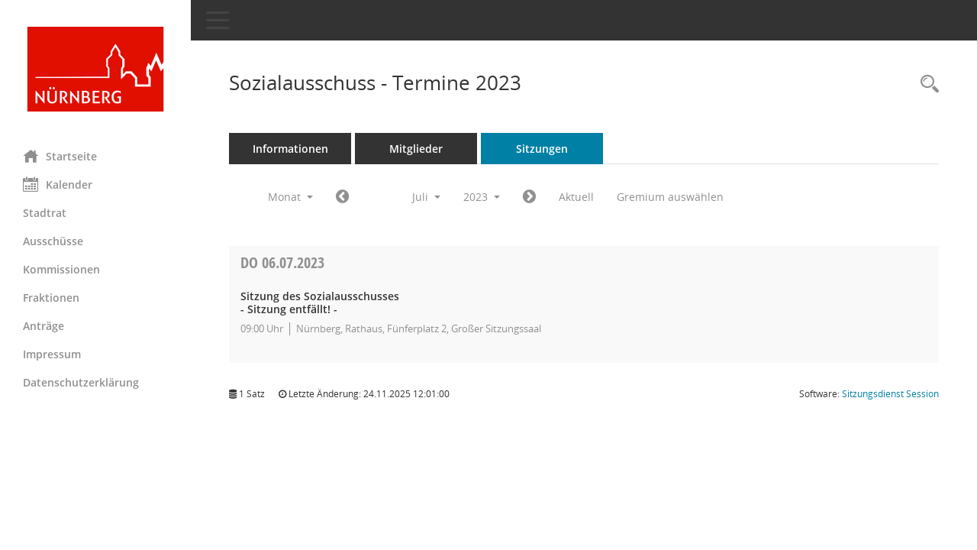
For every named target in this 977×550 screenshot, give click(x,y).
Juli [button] (426, 196)
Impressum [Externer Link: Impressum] (52, 354)
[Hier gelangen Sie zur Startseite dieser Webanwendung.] (95, 69)
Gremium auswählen (670, 196)
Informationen (290, 148)
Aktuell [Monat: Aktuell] (576, 196)
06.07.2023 (282, 262)
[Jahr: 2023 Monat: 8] (529, 197)
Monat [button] (290, 196)
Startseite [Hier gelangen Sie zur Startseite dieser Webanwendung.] (60, 155)
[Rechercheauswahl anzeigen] (926, 84)
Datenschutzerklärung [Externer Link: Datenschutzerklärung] (81, 382)
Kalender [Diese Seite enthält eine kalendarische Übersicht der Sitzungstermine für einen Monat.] (57, 184)
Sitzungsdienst (890, 393)
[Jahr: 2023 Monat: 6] (342, 197)
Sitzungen (542, 148)
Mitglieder (416, 148)
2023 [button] (481, 196)
